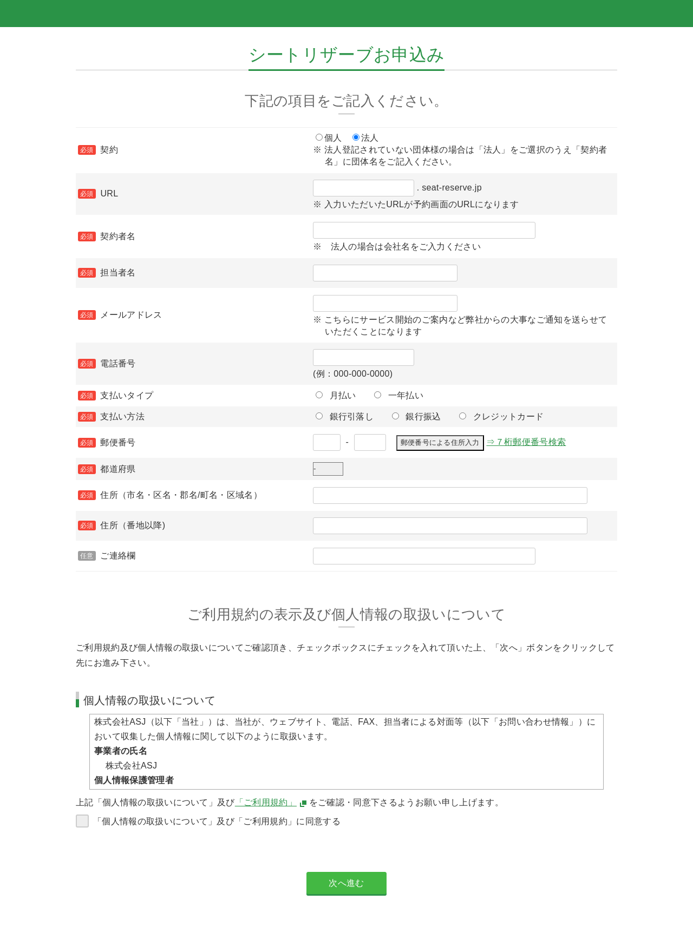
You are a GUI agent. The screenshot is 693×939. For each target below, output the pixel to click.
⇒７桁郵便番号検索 (526, 441)
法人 (370, 137)
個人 (333, 137)
